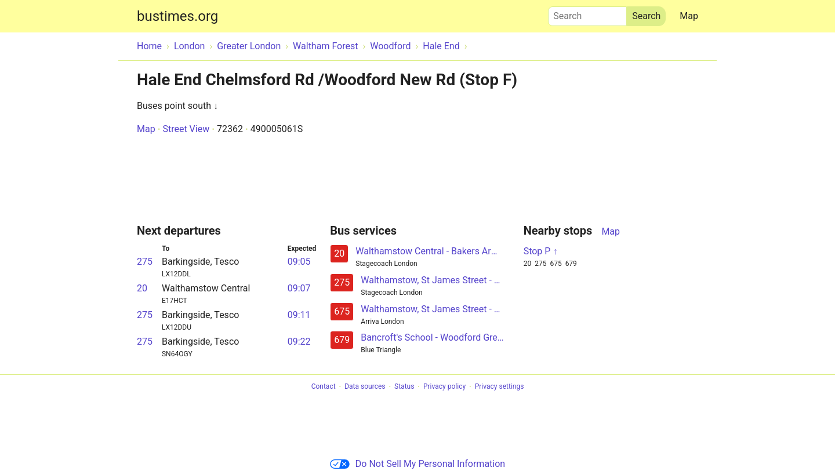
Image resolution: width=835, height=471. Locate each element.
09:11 (299, 314)
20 (142, 288)
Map (689, 15)
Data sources (364, 387)
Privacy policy (444, 387)
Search (587, 13)
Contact (323, 387)
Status (404, 387)
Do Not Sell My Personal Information (417, 463)
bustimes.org (177, 16)
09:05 (299, 261)
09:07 (299, 288)
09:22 (299, 341)
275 (145, 261)
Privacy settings (499, 387)
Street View (185, 128)
